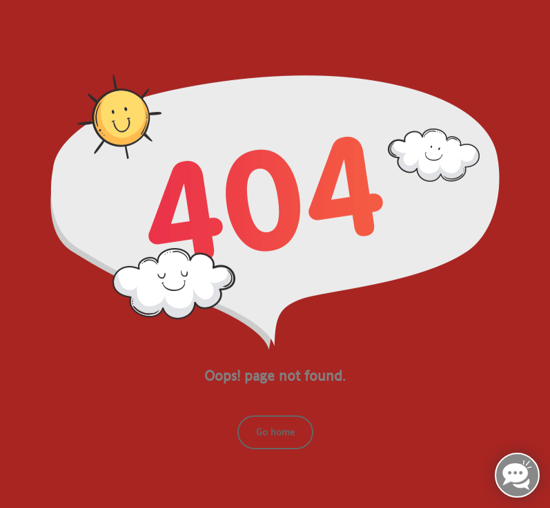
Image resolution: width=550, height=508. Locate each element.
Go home (275, 432)
